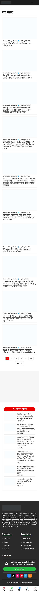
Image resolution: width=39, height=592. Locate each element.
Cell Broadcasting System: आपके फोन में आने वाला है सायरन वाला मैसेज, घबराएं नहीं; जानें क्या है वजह (19, 283)
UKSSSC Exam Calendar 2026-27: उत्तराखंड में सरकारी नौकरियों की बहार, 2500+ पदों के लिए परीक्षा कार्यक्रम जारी (19, 145)
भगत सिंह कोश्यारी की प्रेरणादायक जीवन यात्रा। (17, 44)
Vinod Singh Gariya (11, 41)
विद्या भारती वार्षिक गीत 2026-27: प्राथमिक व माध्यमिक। (17, 250)
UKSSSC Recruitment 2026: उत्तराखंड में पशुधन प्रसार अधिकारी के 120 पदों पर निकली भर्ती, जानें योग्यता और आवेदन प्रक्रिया (19, 182)
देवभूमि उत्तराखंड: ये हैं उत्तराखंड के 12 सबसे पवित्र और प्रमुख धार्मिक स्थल (17, 76)
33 (31, 358)
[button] (32, 2)
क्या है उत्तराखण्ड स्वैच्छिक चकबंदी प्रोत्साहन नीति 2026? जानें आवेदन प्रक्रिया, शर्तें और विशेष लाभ (17, 109)
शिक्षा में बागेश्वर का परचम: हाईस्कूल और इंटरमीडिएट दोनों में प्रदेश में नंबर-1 (19, 351)
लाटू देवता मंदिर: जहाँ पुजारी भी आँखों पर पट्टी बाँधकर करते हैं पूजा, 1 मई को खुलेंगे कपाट (18, 318)
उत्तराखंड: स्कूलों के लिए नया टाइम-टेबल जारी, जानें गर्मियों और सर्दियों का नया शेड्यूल (18, 217)
